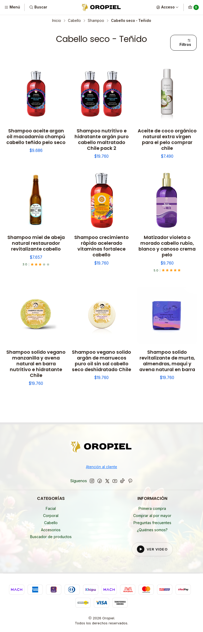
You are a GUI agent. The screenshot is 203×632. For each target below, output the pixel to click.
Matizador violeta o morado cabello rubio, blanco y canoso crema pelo (167, 246)
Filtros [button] (185, 42)
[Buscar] (38, 7)
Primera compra (152, 508)
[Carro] (193, 7)
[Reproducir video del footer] (152, 549)
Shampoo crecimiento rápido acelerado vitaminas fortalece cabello (101, 246)
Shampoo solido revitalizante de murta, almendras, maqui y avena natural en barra (167, 361)
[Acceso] (167, 7)
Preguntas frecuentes (152, 522)
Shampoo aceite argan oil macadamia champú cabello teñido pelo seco (36, 137)
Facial (51, 508)
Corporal (50, 515)
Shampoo (96, 21)
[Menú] (12, 7)
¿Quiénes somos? (152, 530)
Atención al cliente (101, 467)
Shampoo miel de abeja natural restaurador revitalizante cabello (36, 243)
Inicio (56, 21)
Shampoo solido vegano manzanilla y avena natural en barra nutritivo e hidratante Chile (36, 364)
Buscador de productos (51, 536)
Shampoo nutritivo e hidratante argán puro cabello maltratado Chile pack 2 (102, 139)
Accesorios (51, 530)
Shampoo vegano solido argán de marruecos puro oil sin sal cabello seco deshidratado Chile (101, 361)
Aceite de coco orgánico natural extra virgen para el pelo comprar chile (167, 139)
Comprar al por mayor (152, 515)
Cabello (74, 21)
